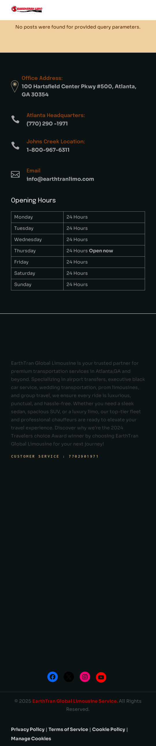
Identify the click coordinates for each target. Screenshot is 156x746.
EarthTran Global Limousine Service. (75, 701)
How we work (27, 490)
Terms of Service (68, 729)
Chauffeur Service (37, 594)
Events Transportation (43, 640)
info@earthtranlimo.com (60, 179)
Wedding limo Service (41, 617)
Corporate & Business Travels (53, 606)
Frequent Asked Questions (47, 502)
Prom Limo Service (37, 629)
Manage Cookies (31, 739)
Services (23, 514)
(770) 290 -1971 (47, 124)
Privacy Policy (27, 729)
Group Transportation (41, 652)
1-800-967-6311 (48, 150)
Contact (21, 537)
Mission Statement (37, 548)
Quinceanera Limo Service (47, 663)
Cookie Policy (108, 729)
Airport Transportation (44, 582)
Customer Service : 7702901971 (55, 456)
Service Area (29, 525)
